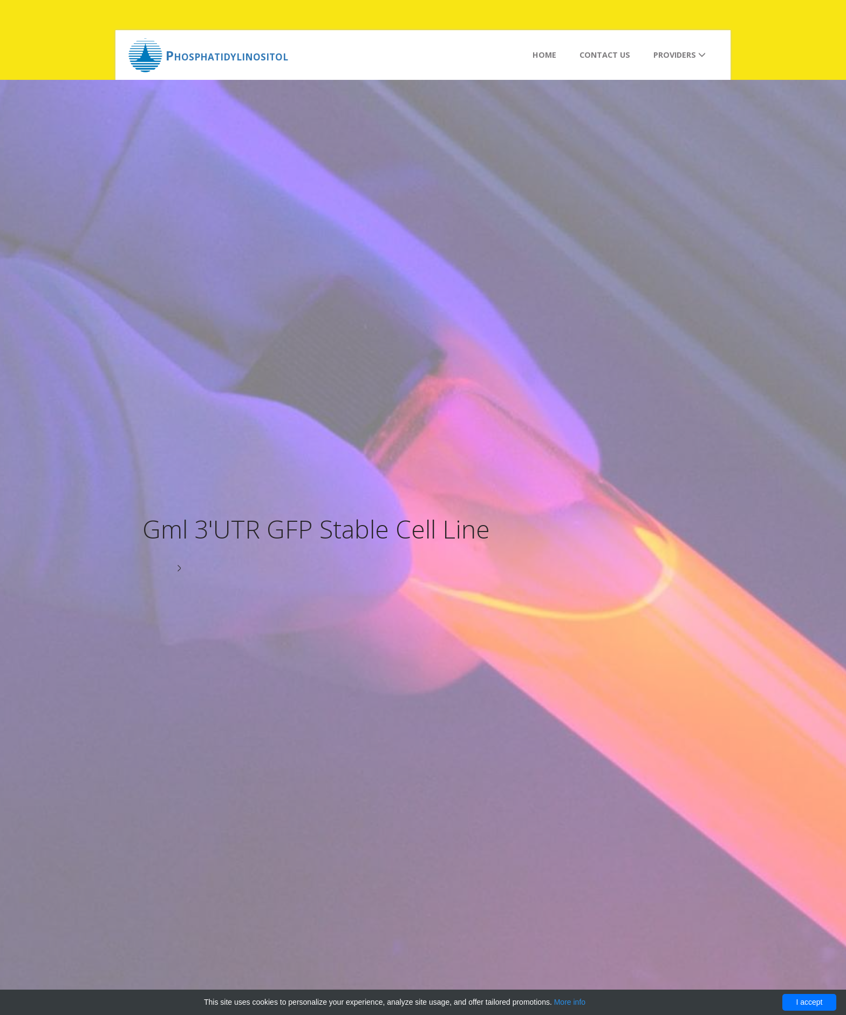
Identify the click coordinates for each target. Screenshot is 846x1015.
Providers (679, 55)
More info (569, 1002)
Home (544, 55)
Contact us (604, 55)
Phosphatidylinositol (227, 55)
